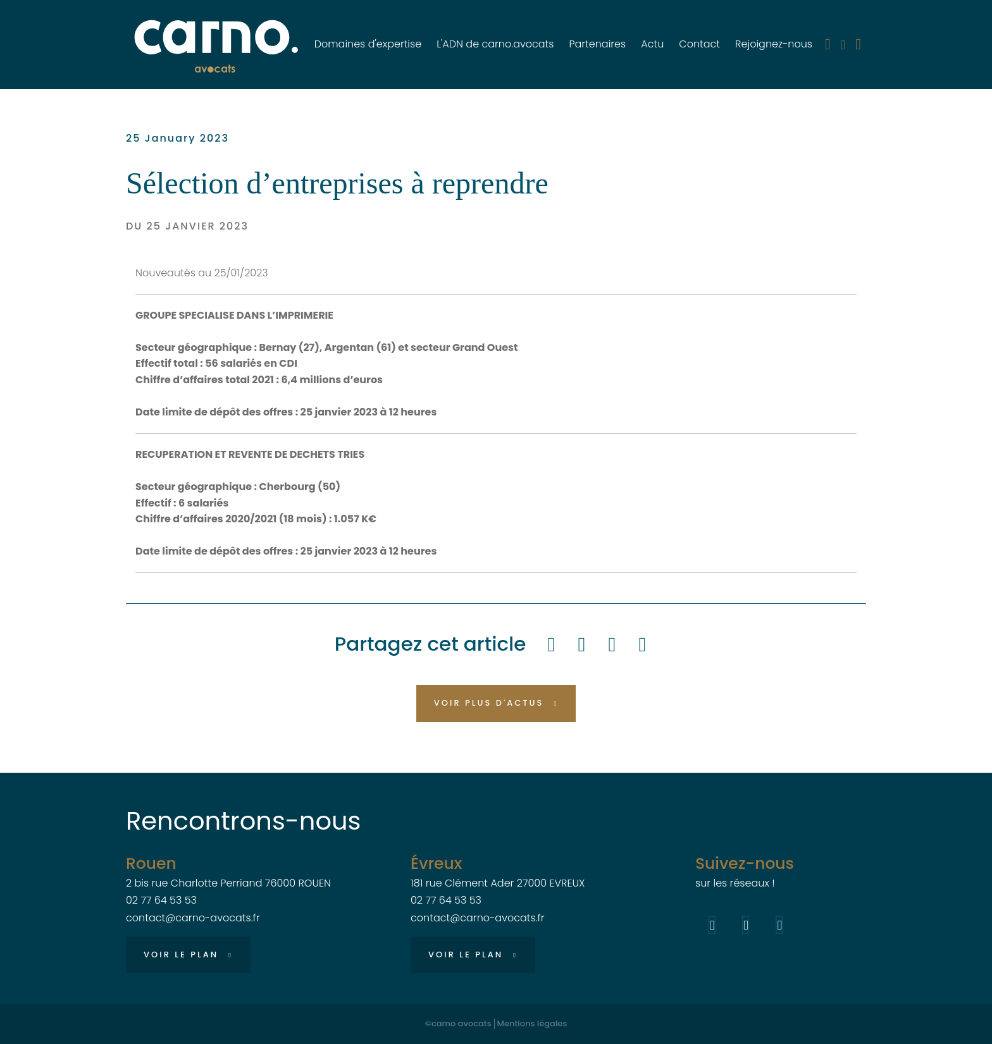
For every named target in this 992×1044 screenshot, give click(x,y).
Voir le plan (181, 955)
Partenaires (597, 44)
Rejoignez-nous (773, 44)
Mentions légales (532, 1024)
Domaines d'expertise (368, 44)
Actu (652, 44)
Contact (699, 44)
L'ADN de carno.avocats (495, 44)
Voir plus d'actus (489, 703)
